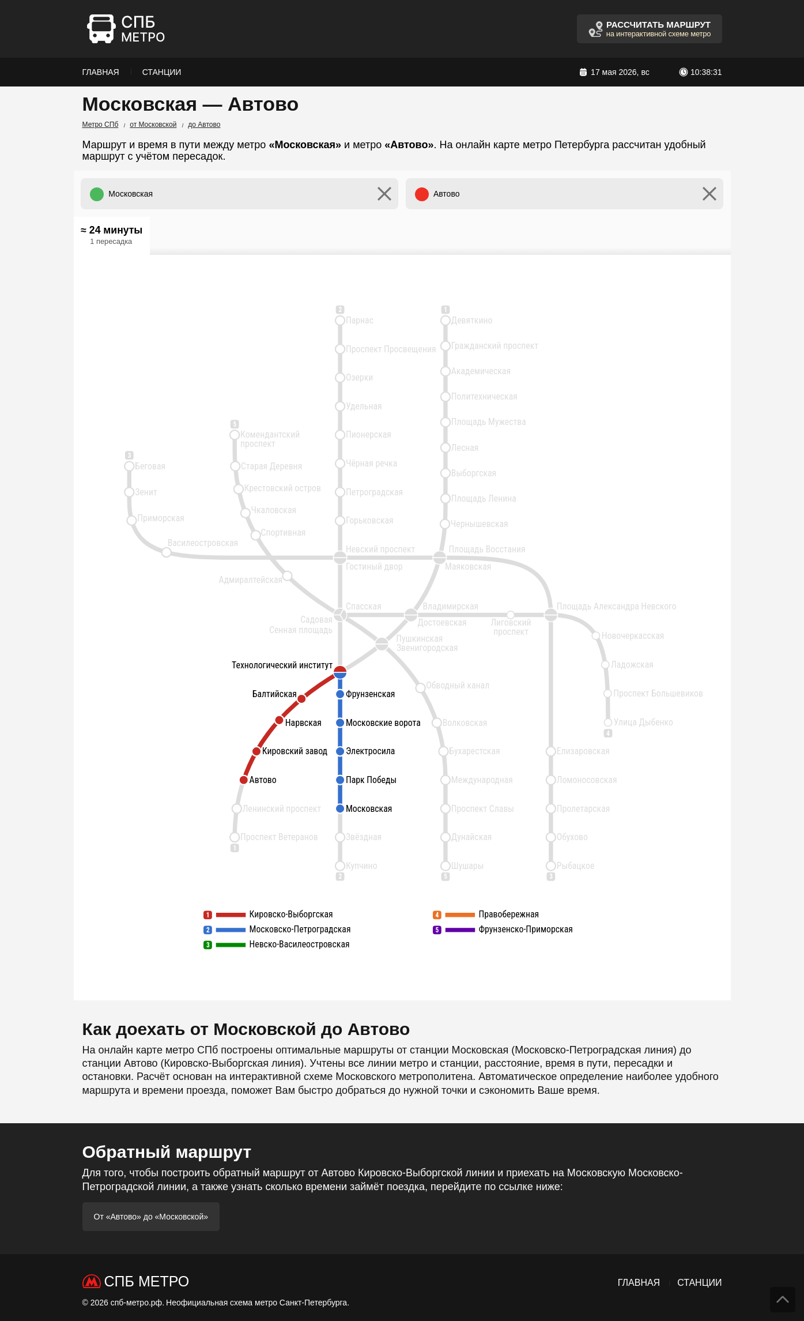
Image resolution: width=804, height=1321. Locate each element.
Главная (100, 72)
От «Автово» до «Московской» (151, 1216)
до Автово (204, 125)
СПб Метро (147, 1281)
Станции (162, 72)
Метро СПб (100, 125)
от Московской (153, 125)
